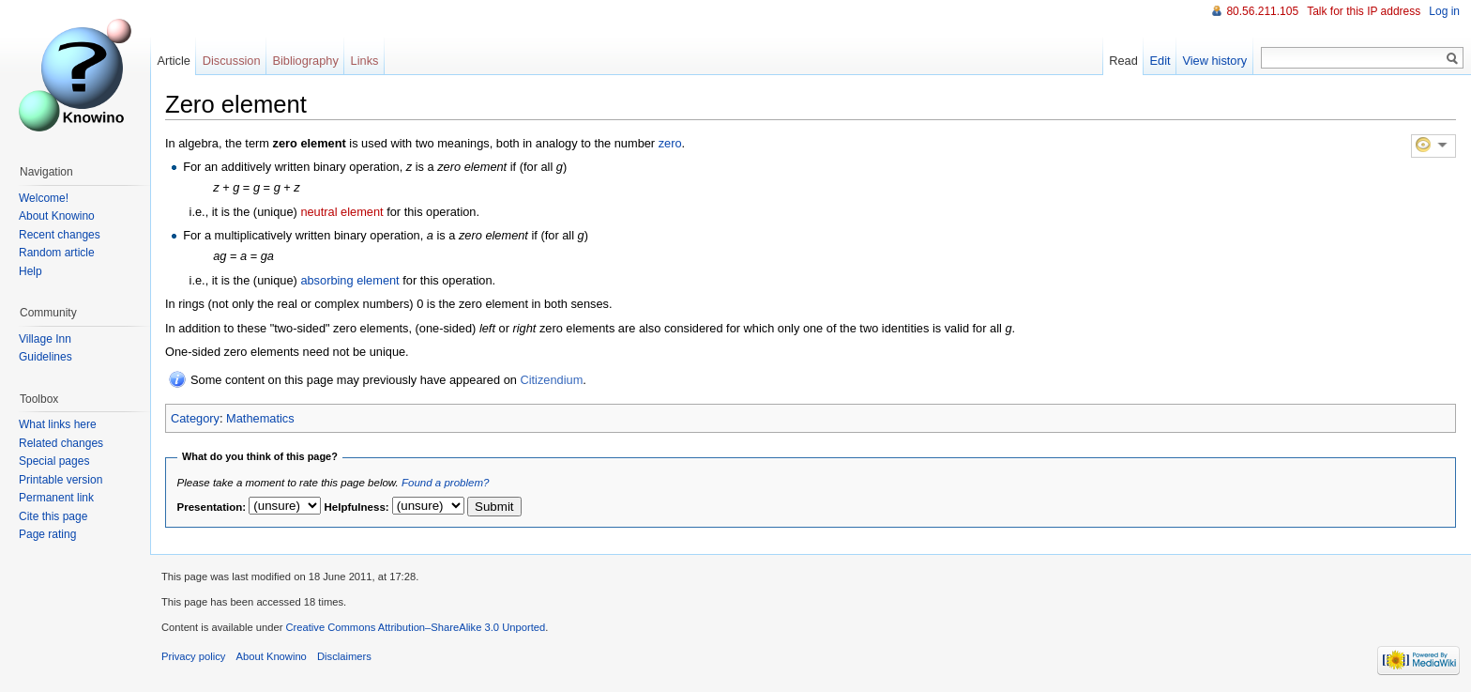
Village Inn (45, 339)
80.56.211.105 (1262, 11)
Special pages (54, 461)
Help (30, 271)
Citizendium (551, 380)
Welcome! (43, 198)
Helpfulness (355, 507)
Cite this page (53, 516)
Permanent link (56, 497)
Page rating (47, 534)
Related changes (61, 443)
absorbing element (349, 280)
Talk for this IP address (1363, 11)
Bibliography (305, 61)
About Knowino (57, 216)
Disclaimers (344, 656)
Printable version (60, 479)
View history (1214, 61)
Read (1123, 61)
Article (173, 61)
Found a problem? (445, 482)
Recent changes (59, 234)
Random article (57, 252)
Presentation (210, 507)
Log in (1444, 11)
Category (195, 418)
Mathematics (260, 418)
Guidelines (45, 356)
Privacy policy (193, 656)
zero (670, 143)
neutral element (341, 212)
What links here (58, 424)
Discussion (232, 61)
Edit (1160, 61)
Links (365, 61)
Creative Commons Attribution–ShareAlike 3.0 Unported (415, 627)
